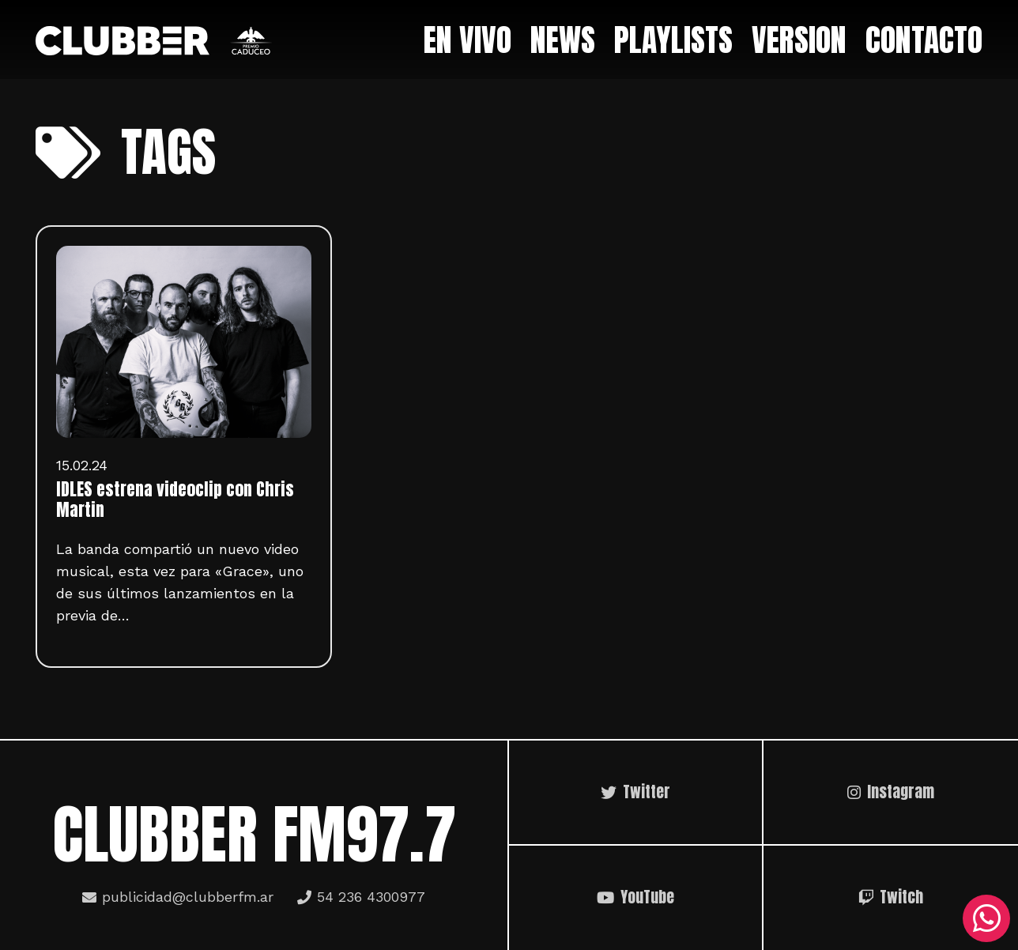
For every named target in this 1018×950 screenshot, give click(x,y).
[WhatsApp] (986, 918)
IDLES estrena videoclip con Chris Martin (175, 499)
